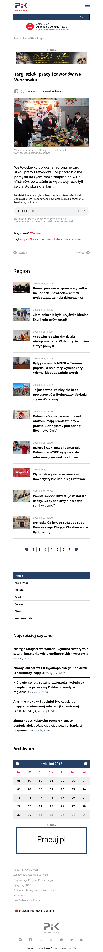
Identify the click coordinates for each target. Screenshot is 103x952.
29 (18, 814)
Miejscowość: (22, 233)
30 (29, 814)
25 (51, 806)
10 (40, 789)
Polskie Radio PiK (23, 38)
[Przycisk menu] (87, 7)
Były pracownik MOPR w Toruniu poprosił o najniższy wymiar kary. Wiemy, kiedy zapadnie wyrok (58, 368)
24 (40, 806)
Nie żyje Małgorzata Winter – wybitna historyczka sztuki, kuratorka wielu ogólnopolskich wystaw (50, 653)
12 (62, 789)
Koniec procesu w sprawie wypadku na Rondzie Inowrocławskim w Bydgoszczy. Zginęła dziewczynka (60, 293)
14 (84, 789)
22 (18, 806)
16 (29, 797)
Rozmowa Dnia (23, 618)
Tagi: (17, 239)
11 (51, 789)
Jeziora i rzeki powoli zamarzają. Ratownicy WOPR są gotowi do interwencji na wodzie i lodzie (57, 452)
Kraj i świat (21, 582)
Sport (18, 597)
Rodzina (19, 604)
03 (40, 780)
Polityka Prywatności (25, 869)
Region (41, 38)
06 (73, 780)
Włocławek (36, 233)
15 (18, 797)
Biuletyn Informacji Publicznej (34, 910)
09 (29, 789)
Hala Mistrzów (73, 239)
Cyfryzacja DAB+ (23, 885)
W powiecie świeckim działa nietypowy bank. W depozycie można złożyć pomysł (61, 341)
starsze (20, 252)
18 (51, 797)
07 (84, 780)
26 (62, 806)
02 (29, 780)
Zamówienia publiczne (26, 900)
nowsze (83, 252)
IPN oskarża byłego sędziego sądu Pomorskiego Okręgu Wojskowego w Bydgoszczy (61, 527)
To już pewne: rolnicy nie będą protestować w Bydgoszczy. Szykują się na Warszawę (60, 394)
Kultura (19, 589)
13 (73, 789)
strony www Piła (69, 948)
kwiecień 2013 (52, 764)
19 (62, 797)
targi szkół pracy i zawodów (35, 239)
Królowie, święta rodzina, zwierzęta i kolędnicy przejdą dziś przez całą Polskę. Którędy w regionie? (48, 687)
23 (29, 806)
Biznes (18, 611)
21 (84, 797)
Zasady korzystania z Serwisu (30, 874)
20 (73, 797)
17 (40, 797)
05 (62, 780)
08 (18, 789)
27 (73, 806)
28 (84, 806)
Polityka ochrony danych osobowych (35, 890)
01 (18, 780)
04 (51, 780)
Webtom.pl (56, 948)
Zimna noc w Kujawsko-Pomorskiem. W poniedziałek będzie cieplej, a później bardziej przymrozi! (47, 725)
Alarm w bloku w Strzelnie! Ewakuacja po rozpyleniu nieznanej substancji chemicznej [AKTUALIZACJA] (46, 706)
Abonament (20, 895)
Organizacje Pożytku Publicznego (33, 880)
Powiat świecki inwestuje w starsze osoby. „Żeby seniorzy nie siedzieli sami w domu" (59, 500)
